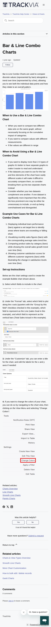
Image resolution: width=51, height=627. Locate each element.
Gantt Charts (8, 578)
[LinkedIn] (11, 507)
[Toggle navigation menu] (43, 5)
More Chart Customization (14, 568)
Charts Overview (10, 488)
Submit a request (36, 536)
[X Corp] (8, 507)
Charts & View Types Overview (16, 558)
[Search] (23, 20)
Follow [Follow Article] (7, 65)
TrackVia (6, 14)
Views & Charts (38, 14)
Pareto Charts (9, 498)
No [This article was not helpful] (33, 522)
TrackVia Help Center (21, 14)
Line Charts (8, 492)
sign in (11, 601)
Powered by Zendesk (39, 624)
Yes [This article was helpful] (18, 522)
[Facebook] (4, 507)
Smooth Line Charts (12, 495)
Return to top (10, 544)
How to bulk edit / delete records (17, 573)
